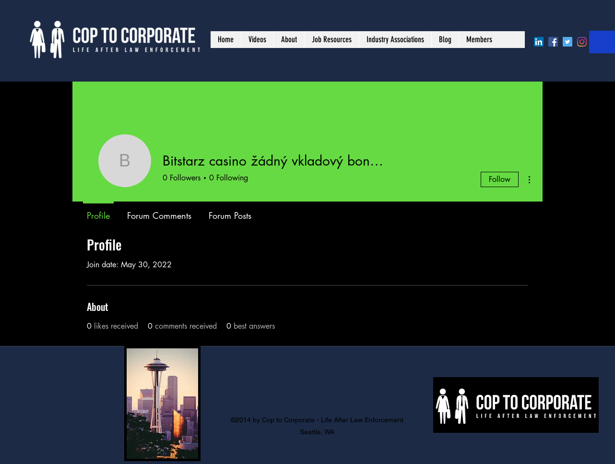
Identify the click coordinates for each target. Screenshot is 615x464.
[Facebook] (553, 42)
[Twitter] (567, 42)
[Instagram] (582, 42)
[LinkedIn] (539, 42)
